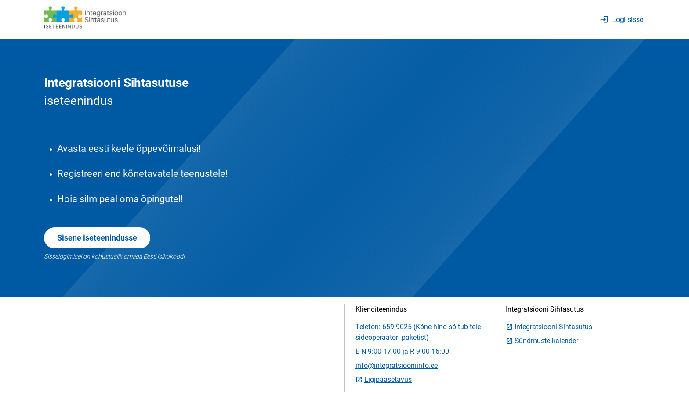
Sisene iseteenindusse (97, 237)
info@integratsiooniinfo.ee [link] (396, 365)
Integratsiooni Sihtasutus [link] (549, 327)
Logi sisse (621, 19)
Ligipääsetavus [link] (383, 379)
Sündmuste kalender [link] (542, 341)
